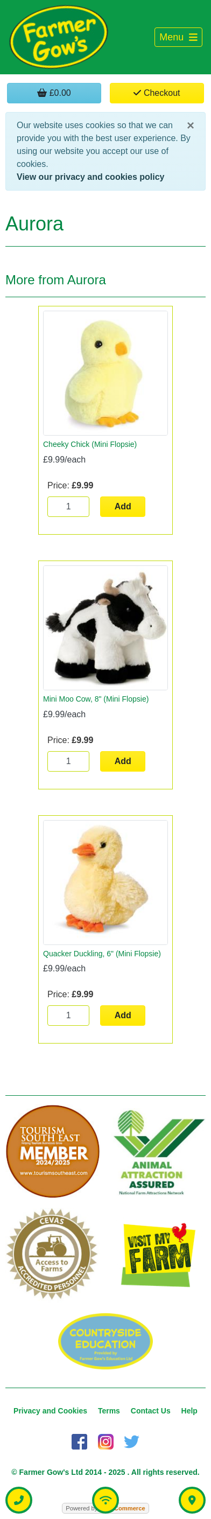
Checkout (156, 92)
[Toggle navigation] (178, 37)
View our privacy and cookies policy (90, 176)
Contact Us (151, 1410)
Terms (109, 1410)
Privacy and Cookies (50, 1410)
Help (189, 1410)
